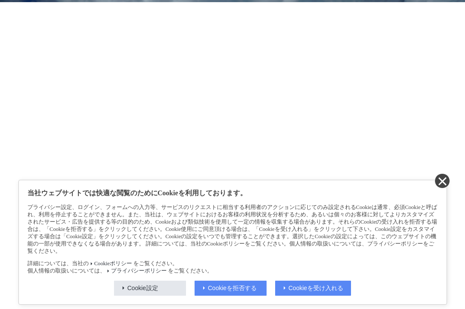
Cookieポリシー (113, 264)
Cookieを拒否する (232, 288)
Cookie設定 (142, 288)
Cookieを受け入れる (315, 288)
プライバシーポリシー (139, 271)
